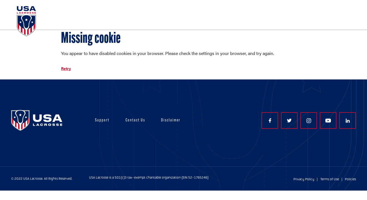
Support (102, 120)
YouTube (328, 120)
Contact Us (135, 120)
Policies (350, 179)
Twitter (289, 120)
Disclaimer (170, 120)
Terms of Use (329, 179)
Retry (66, 68)
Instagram (308, 120)
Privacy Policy (303, 179)
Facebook (270, 120)
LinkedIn (348, 121)
